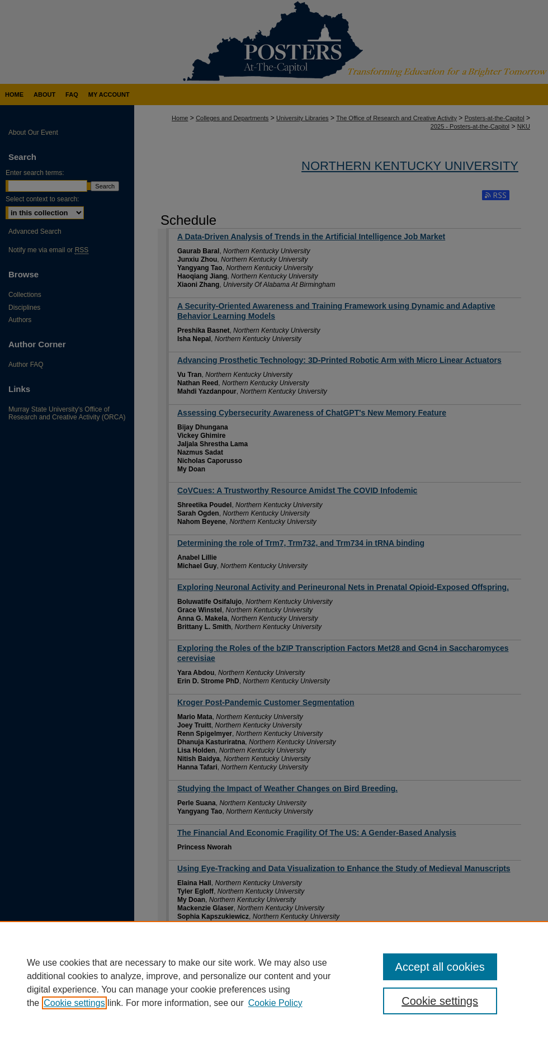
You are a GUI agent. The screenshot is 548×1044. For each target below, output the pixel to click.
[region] (274, 982)
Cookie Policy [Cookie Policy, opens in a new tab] (275, 1003)
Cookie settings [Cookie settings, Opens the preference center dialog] (439, 1001)
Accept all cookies (440, 967)
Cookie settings (74, 1003)
